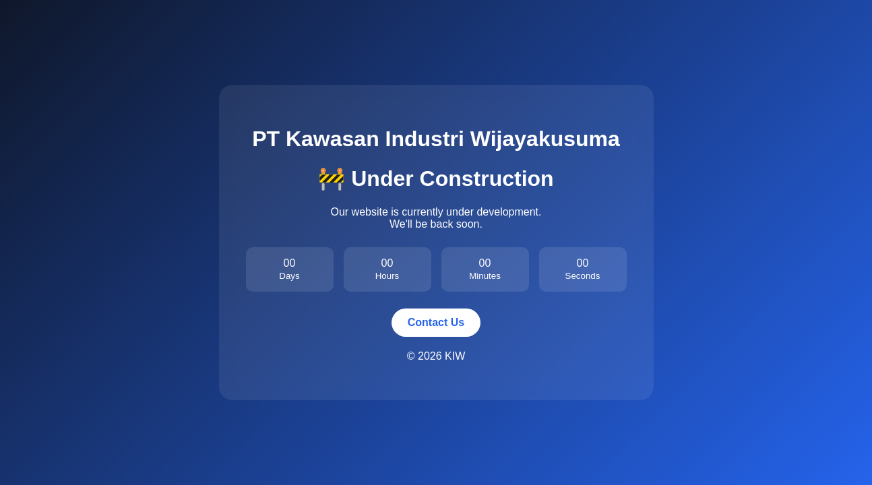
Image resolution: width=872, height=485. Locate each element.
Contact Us (436, 322)
